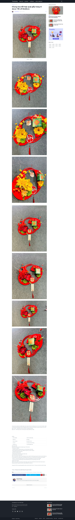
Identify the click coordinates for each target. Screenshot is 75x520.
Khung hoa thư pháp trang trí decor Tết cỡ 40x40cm (55, 17)
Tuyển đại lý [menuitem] (32, 1)
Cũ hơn (45, 487)
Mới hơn (13, 487)
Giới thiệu (40, 518)
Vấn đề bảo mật (60, 518)
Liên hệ (44, 518)
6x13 (53, 47)
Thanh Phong (19, 478)
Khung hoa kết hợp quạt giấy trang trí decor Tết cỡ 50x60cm (57, 513)
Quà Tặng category (29, 472)
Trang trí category (39, 472)
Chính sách (55, 518)
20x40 (53, 44)
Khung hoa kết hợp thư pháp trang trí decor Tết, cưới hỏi (58, 20)
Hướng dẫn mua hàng (49, 518)
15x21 (50, 44)
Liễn (16, 472)
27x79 (56, 44)
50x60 (16, 4)
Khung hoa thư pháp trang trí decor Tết (58, 24)
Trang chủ (13, 4)
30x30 (60, 44)
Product (21, 472)
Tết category (34, 472)
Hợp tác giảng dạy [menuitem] (38, 1)
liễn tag (19, 472)
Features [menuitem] (26, 1)
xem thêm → (16, 506)
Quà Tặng (24, 472)
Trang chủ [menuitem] (21, 1)
